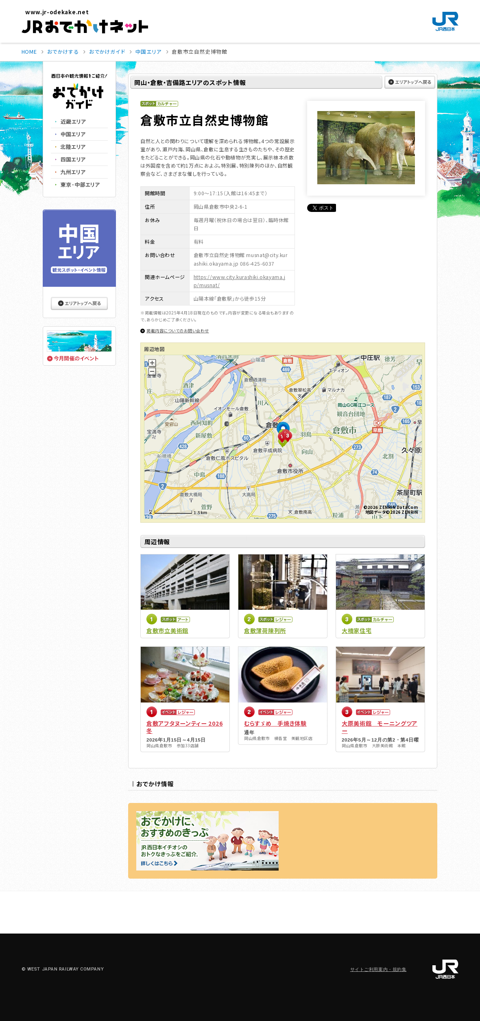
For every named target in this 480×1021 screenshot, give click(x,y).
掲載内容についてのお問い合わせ (177, 330)
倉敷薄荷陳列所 (265, 630)
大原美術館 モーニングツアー (379, 727)
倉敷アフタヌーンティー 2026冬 (184, 727)
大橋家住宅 (357, 630)
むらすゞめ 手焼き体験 (275, 723)
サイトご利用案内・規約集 (378, 969)
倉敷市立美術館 (167, 630)
